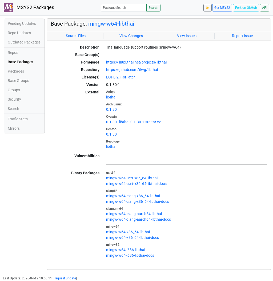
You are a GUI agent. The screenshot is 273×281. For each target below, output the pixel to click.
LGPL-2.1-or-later (120, 77)
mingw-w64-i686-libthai (125, 250)
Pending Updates (22, 23)
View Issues (186, 36)
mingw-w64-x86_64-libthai (128, 232)
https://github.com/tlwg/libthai (132, 70)
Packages (16, 71)
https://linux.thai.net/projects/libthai (136, 62)
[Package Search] (124, 7)
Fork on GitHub (246, 8)
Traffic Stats (18, 119)
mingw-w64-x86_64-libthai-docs (132, 237)
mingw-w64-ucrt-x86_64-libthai (132, 178)
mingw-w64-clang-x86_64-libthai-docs (137, 201)
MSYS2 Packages (29, 7)
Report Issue (242, 36)
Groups (14, 90)
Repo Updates (19, 33)
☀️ (208, 8)
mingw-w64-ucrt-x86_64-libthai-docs (136, 183)
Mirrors (14, 128)
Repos (13, 52)
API (264, 8)
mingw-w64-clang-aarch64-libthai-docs (138, 219)
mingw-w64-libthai (111, 24)
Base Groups (18, 80)
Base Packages (20, 62)
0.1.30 (111, 109)
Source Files (76, 36)
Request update (65, 278)
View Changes (131, 36)
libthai (111, 97)
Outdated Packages (24, 42)
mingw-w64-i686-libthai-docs (130, 255)
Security (14, 99)
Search (153, 8)
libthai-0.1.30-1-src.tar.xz (140, 122)
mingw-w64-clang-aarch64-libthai (134, 214)
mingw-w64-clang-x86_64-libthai (133, 196)
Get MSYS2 (222, 8)
